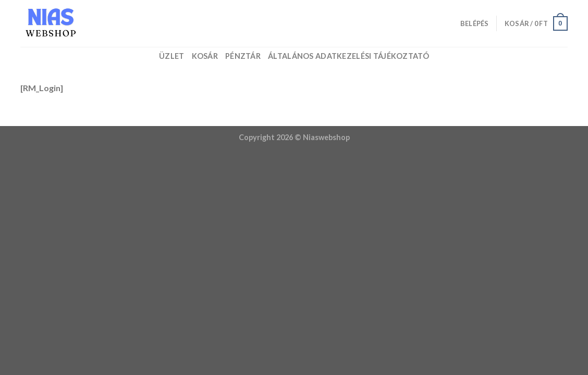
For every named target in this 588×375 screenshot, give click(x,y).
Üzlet (171, 56)
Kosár (205, 56)
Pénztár (243, 56)
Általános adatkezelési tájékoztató (348, 56)
